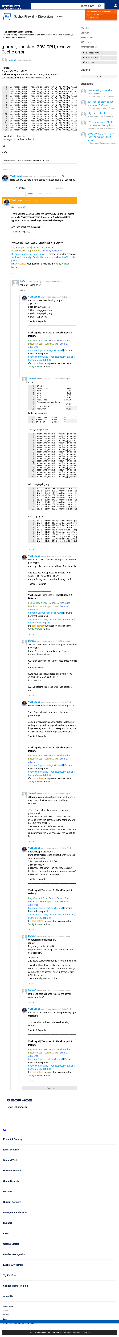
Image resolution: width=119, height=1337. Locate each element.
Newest (49, 203)
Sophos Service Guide (42, 257)
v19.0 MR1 (90, 62)
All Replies (20, 197)
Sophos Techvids (66, 266)
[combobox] (63, 6)
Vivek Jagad (16, 185)
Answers (58, 197)
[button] (100, 6)
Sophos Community (21, 266)
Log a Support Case (21, 257)
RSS (99, 76)
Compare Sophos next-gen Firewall (28, 263)
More (61, 16)
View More (51, 1124)
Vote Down (16, 283)
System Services (93, 57)
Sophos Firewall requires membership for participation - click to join (59, 1332)
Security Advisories (52, 260)
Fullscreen (71, 139)
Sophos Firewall (93, 53)
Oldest (30, 203)
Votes (39, 203)
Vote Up (12, 283)
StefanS (12, 60)
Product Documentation (45, 266)
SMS (14, 270)
